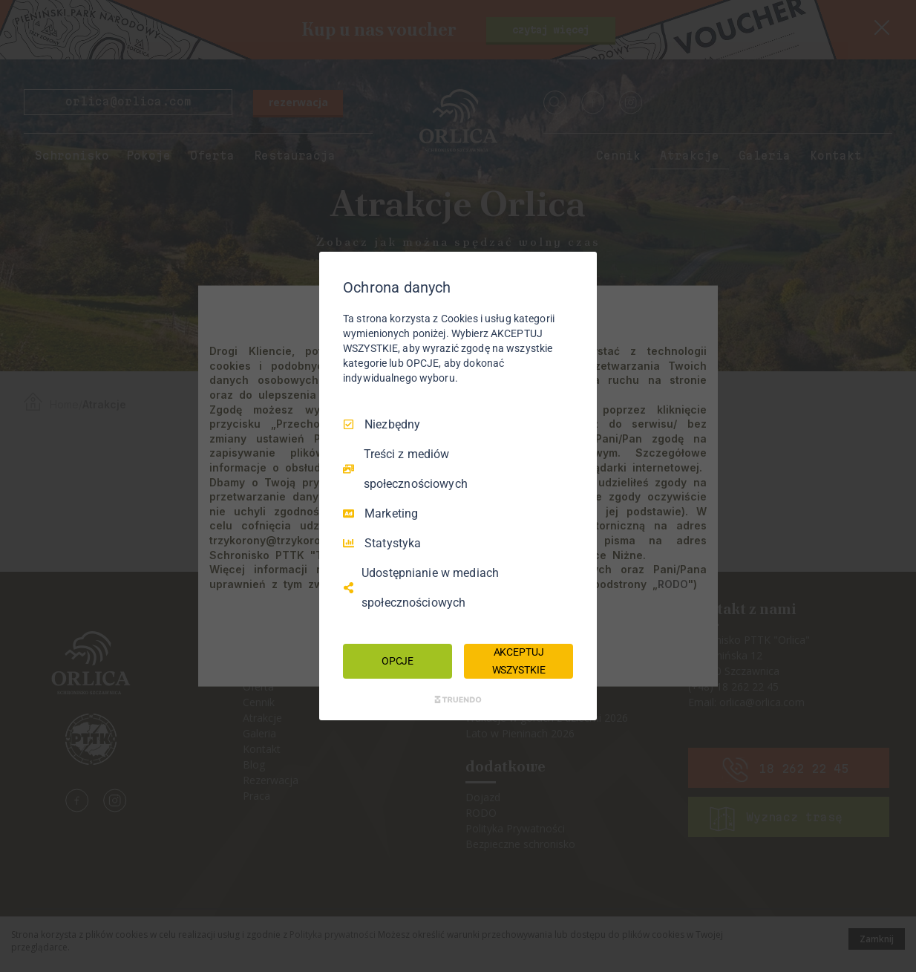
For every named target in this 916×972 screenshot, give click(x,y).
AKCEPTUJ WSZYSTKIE (519, 661)
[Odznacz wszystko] (578, 270)
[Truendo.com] (458, 699)
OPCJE (397, 661)
